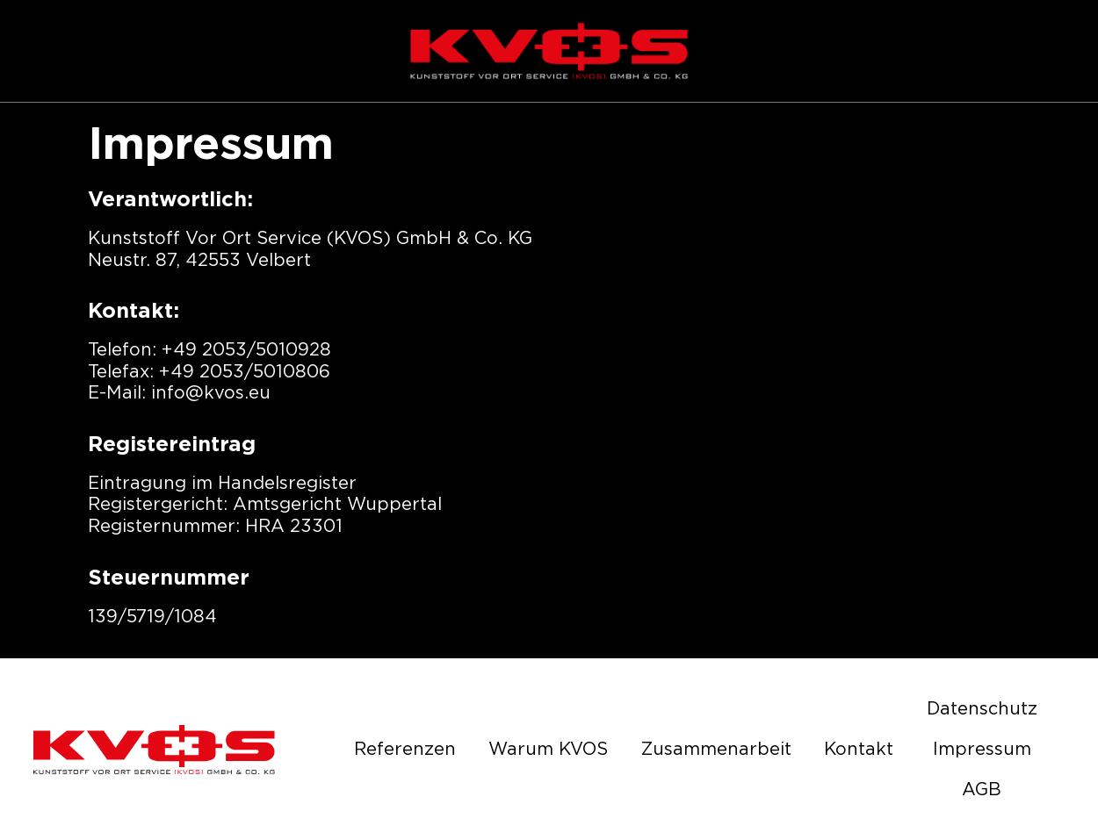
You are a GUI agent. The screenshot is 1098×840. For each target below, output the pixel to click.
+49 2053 (204, 350)
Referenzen (405, 749)
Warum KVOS (548, 749)
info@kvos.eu (211, 393)
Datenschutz (982, 709)
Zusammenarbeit (716, 749)
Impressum (982, 749)
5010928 (293, 350)
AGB (981, 790)
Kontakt (858, 749)
